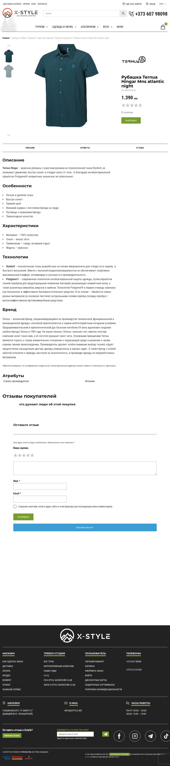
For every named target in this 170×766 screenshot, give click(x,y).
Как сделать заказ (12, 661)
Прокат (26, 4)
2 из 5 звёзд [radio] (20, 455)
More (120, 26)
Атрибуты (85, 148)
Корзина (90, 666)
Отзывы (140, 148)
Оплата (6, 671)
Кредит (6, 675)
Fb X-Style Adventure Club (58, 680)
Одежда (31, 38)
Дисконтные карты (96, 680)
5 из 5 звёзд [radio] (32, 455)
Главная (5, 38)
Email (17, 493)
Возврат (6, 680)
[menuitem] (8, 56)
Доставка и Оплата (12, 4)
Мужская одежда (45, 38)
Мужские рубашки (63, 38)
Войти (88, 675)
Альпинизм (90, 27)
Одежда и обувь (64, 27)
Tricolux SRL (26, 752)
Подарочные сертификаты (100, 685)
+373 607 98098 (133, 661)
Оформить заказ (94, 671)
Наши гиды (50, 671)
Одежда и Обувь (18, 38)
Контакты (42, 4)
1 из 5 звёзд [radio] (15, 455)
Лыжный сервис (11, 689)
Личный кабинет (94, 661)
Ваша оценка (20, 448)
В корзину (131, 120)
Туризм (41, 27)
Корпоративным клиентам (59, 666)
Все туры (49, 661)
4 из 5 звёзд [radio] (28, 455)
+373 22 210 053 (134, 669)
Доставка (7, 666)
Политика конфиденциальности (103, 689)
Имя (16, 481)
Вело (108, 27)
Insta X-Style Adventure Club (59, 685)
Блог (33, 4)
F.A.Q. (46, 675)
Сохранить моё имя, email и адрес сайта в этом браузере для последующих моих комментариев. (65, 506)
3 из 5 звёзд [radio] (24, 455)
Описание (30, 148)
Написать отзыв (11, 735)
